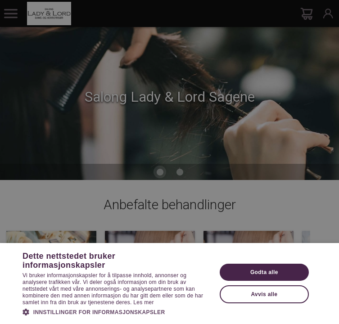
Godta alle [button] (264, 272)
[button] (117, 311)
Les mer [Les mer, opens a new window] (143, 302)
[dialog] (169, 162)
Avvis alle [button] (264, 294)
